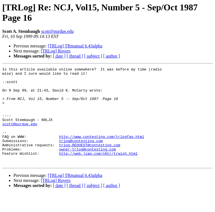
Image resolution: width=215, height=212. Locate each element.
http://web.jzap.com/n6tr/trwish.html (98, 171)
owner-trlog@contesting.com (87, 165)
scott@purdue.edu (57, 31)
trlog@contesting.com (81, 155)
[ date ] (59, 56)
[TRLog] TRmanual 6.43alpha (75, 46)
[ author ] (111, 56)
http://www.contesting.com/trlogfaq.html (101, 150)
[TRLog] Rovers (56, 51)
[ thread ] (75, 56)
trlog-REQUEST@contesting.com (89, 160)
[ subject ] (93, 56)
